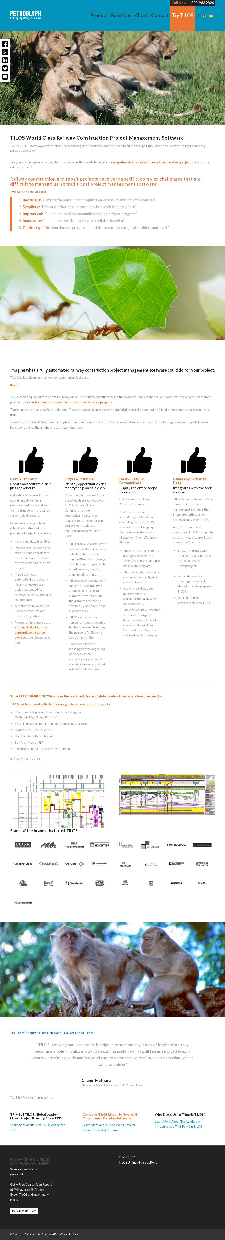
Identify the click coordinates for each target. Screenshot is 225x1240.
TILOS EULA (127, 1157)
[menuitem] (99, 15)
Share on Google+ (5, 52)
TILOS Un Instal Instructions (138, 1162)
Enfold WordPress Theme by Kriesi (60, 1234)
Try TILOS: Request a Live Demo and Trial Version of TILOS (51, 1033)
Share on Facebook (5, 44)
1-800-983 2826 (201, 3)
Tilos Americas (32, 1234)
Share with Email (5, 77)
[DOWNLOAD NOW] (24, 1211)
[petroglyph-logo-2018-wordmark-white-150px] (25, 18)
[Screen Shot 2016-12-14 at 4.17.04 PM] (167, 794)
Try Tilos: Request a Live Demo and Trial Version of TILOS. (178, 97)
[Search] (198, 15)
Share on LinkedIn (5, 60)
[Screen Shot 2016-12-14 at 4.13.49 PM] (58, 801)
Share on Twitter (5, 68)
